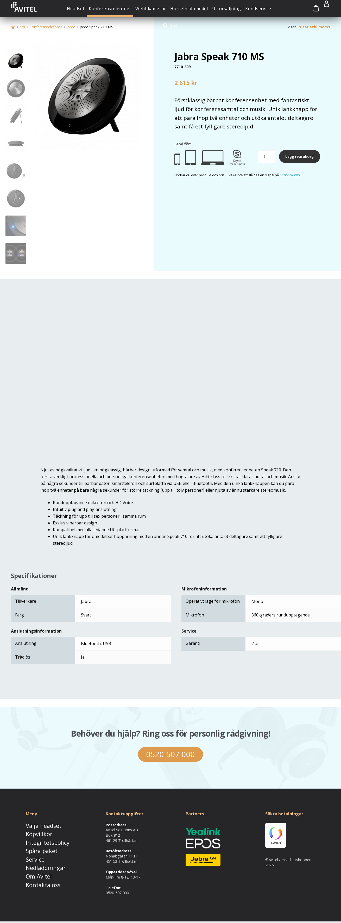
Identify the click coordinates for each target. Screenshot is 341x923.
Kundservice (258, 8)
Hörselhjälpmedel (189, 8)
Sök (174, 25)
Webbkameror (150, 8)
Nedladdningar (38, 862)
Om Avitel (34, 869)
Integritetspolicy (40, 840)
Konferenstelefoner (110, 8)
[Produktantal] (266, 156)
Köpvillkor (34, 833)
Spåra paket (36, 848)
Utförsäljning (226, 8)
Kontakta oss (37, 876)
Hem (21, 26)
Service (32, 855)
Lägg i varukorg (299, 156)
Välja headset (37, 826)
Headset (76, 8)
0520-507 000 (290, 175)
